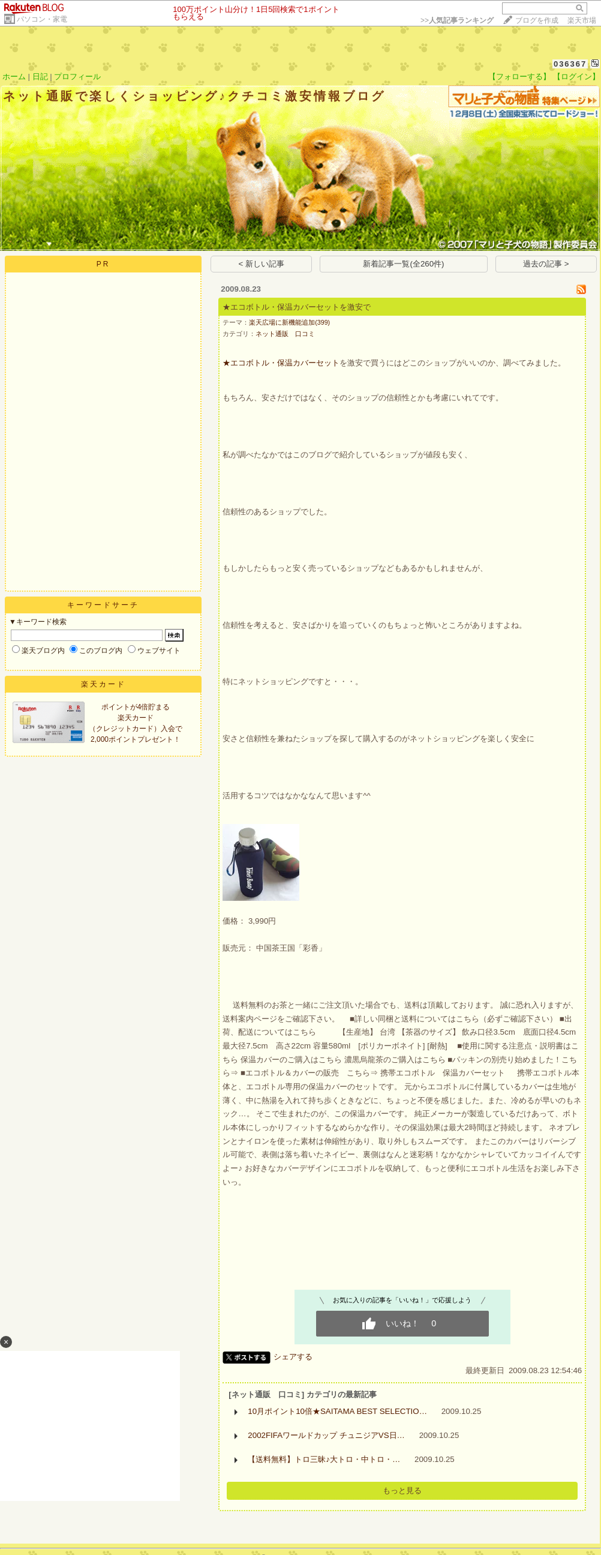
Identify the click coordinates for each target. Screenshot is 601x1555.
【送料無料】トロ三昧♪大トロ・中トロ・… (324, 1459)
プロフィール (77, 76)
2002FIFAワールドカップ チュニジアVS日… (326, 1435)
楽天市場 (581, 20)
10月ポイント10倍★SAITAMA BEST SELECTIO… (337, 1411)
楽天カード (103, 684)
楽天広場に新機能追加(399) (289, 322)
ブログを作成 (536, 20)
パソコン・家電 (42, 19)
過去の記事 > (546, 263)
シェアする (293, 1356)
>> (457, 20)
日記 (40, 76)
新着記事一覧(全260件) (403, 263)
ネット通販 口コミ (285, 333)
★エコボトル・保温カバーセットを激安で (297, 306)
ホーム (14, 76)
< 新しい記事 (262, 263)
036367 (570, 63)
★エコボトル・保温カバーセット (281, 362)
